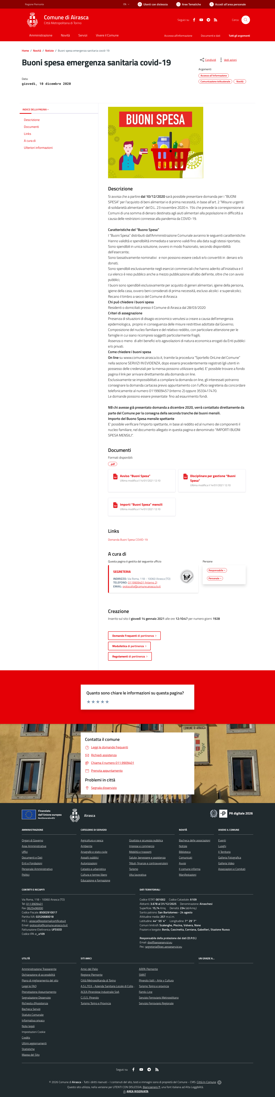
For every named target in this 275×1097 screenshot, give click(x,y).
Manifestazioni (187, 874)
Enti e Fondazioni (32, 863)
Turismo (133, 869)
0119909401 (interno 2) (142, 582)
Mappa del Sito (30, 1055)
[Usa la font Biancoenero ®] (152, 4)
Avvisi (182, 863)
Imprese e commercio (141, 846)
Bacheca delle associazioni (194, 840)
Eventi (222, 840)
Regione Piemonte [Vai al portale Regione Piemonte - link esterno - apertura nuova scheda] (34, 4)
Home (25, 50)
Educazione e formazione (95, 880)
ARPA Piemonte (148, 969)
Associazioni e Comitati (231, 869)
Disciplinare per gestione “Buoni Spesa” (213, 478)
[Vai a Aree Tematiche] (188, 4)
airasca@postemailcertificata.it (47, 921)
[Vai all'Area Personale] (227, 4)
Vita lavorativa (137, 874)
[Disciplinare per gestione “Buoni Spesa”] (185, 476)
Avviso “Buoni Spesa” (135, 475)
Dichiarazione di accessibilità (38, 975)
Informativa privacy (33, 1020)
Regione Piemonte (91, 975)
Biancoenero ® (151, 1087)
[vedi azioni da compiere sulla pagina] (228, 60)
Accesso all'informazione (178, 36)
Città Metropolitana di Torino (62, 23)
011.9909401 (34, 904)
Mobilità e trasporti (140, 852)
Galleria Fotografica (229, 857)
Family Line (145, 992)
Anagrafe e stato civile (94, 852)
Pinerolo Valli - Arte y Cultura (156, 980)
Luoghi (222, 846)
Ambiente (86, 846)
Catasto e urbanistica (93, 869)
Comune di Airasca (66, 17)
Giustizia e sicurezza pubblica (146, 840)
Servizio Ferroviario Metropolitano (159, 997)
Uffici (25, 852)
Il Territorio (224, 852)
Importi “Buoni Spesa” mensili (141, 504)
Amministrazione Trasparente (39, 969)
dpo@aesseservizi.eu (160, 942)
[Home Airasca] (57, 20)
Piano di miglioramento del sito (40, 980)
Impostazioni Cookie (33, 1032)
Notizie (49, 50)
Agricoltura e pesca (92, 840)
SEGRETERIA (122, 571)
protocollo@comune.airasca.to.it (142, 586)
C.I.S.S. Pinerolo (90, 997)
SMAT (142, 975)
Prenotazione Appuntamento (39, 992)
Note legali (28, 1026)
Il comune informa (189, 869)
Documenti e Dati (32, 857)
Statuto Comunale (33, 1015)
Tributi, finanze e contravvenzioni (148, 863)
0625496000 (35, 908)
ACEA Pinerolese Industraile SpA (100, 992)
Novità (37, 50)
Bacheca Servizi (31, 1009)
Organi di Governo (32, 840)
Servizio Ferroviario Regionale (156, 1003)
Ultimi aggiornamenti (34, 1043)
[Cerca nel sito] (245, 20)
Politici (25, 874)
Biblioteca (185, 852)
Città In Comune (206, 1082)
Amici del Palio (89, 969)
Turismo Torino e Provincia (96, 1003)
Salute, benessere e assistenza (147, 857)
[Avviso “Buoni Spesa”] (115, 476)
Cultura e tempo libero (94, 874)
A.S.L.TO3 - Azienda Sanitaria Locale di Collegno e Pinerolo (115, 986)
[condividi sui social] (208, 60)
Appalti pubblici (90, 857)
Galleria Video (226, 863)
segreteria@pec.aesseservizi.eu (163, 946)
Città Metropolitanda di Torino (98, 980)
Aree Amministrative (34, 846)
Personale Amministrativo (37, 869)
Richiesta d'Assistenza (35, 1003)
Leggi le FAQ (29, 986)
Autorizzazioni (89, 863)
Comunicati (185, 857)
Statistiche (28, 1049)
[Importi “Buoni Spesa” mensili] (115, 505)
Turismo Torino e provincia (154, 986)
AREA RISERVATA (135, 1091)
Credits (26, 1037)
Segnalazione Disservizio (36, 997)
